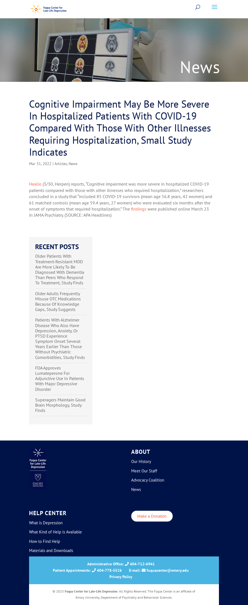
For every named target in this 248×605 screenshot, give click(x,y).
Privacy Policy (120, 576)
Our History (141, 461)
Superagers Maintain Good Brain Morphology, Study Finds (60, 405)
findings (138, 209)
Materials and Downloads (51, 550)
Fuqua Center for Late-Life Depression (91, 591)
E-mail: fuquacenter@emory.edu (159, 570)
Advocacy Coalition (147, 480)
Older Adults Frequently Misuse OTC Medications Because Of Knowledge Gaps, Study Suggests (58, 301)
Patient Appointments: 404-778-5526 (87, 570)
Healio (35, 184)
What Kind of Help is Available (55, 532)
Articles (61, 163)
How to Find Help (44, 541)
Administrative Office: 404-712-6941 (121, 563)
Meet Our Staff (144, 471)
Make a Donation (152, 516)
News (73, 163)
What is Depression (46, 522)
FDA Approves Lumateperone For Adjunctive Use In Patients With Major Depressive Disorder (59, 378)
